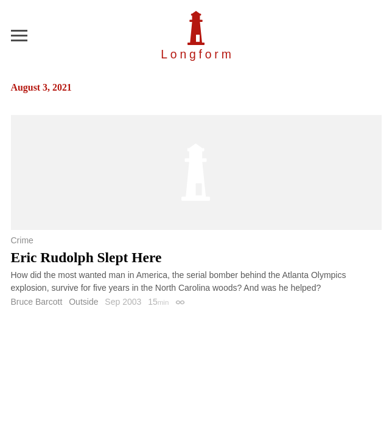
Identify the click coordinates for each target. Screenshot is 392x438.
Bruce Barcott (37, 302)
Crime (22, 240)
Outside (83, 302)
